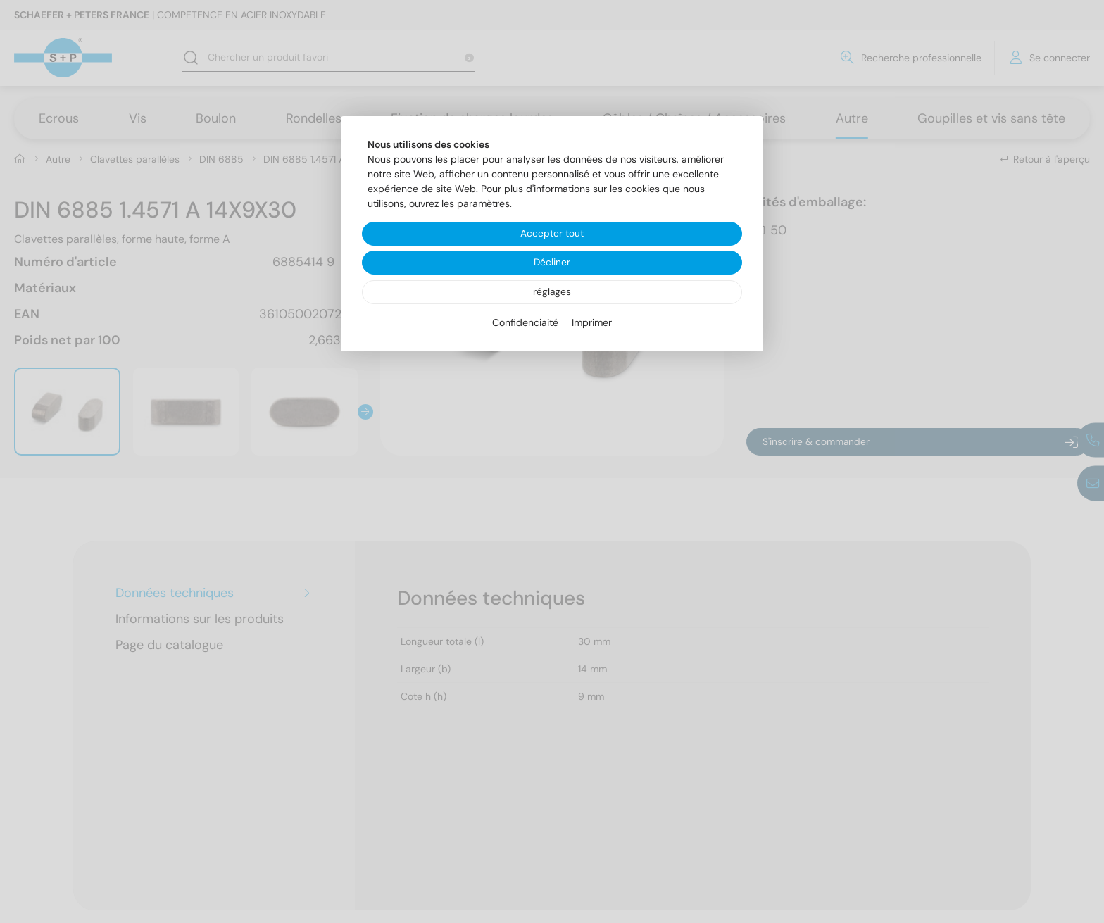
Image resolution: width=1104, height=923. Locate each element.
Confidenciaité (525, 323)
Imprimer (592, 323)
